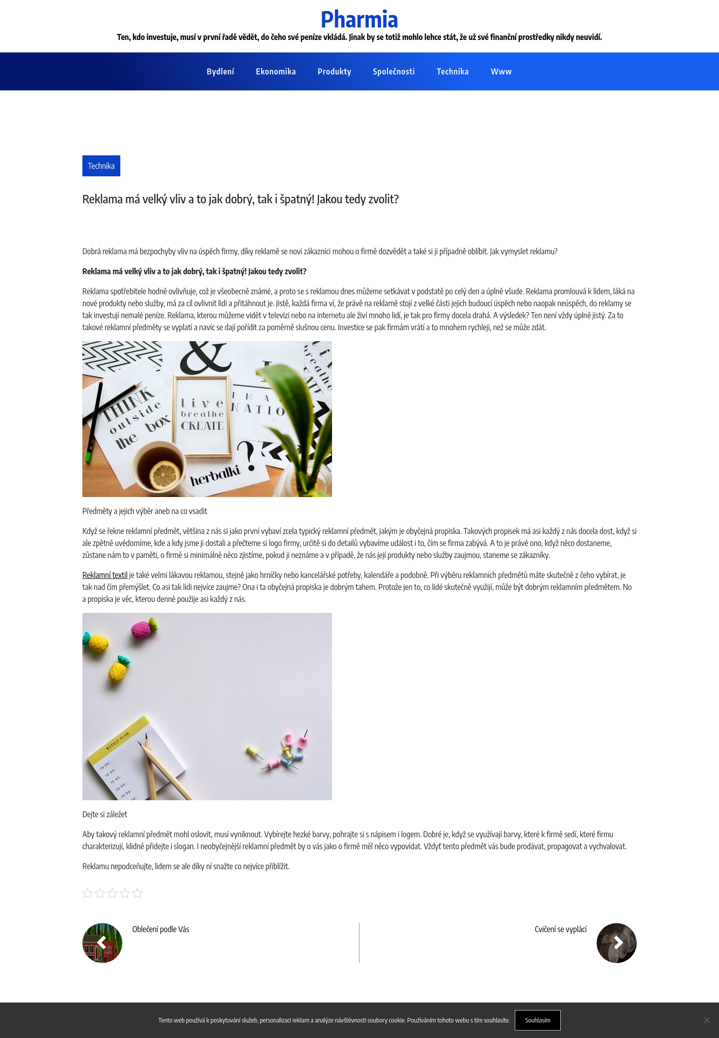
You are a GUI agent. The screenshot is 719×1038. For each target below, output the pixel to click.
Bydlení (220, 71)
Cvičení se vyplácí (561, 929)
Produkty (335, 71)
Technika (453, 71)
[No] (707, 1020)
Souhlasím (538, 1020)
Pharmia (359, 18)
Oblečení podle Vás (160, 929)
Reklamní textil (104, 575)
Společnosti (394, 71)
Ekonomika (276, 71)
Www (501, 71)
